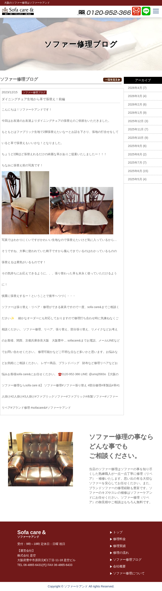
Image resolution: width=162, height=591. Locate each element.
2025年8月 (135, 154)
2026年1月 (135, 112)
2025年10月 (136, 137)
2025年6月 (135, 171)
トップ (118, 532)
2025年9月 (135, 146)
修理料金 (119, 539)
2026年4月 (135, 87)
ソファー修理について (129, 573)
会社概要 (119, 566)
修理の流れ (121, 552)
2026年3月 (135, 96)
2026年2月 (135, 104)
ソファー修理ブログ (127, 559)
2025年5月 (135, 179)
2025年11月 (136, 129)
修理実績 (119, 546)
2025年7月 (135, 162)
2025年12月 (136, 121)
